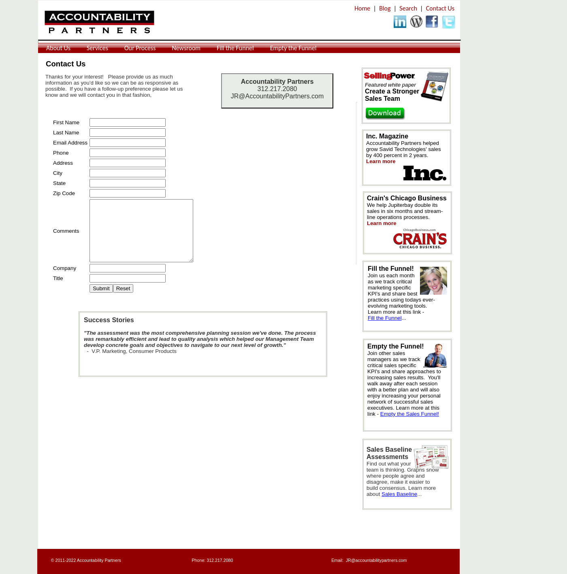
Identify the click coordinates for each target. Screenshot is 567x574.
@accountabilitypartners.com (379, 560)
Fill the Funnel (235, 48)
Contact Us (440, 8)
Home (362, 8)
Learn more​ (381, 161)
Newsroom (186, 48)
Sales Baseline (399, 494)
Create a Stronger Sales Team (392, 95)
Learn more (381, 223)
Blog (384, 8)
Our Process (140, 48)
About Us (58, 48)
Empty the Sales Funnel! (409, 414)
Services (97, 48)
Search (408, 8)
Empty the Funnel (293, 48)
